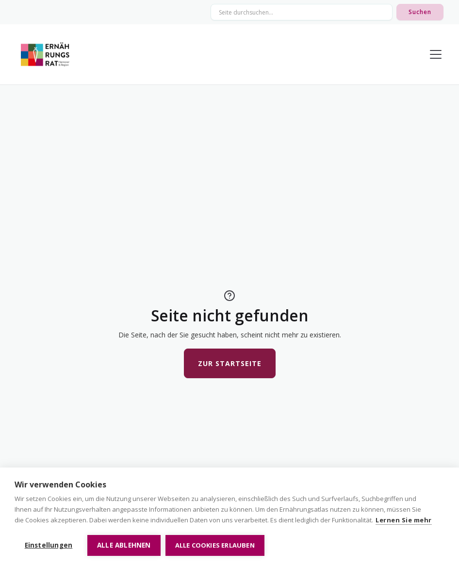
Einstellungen (49, 545)
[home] (45, 54)
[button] (433, 54)
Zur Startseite (230, 363)
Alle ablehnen (124, 545)
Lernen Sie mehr (404, 520)
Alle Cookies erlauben (215, 545)
